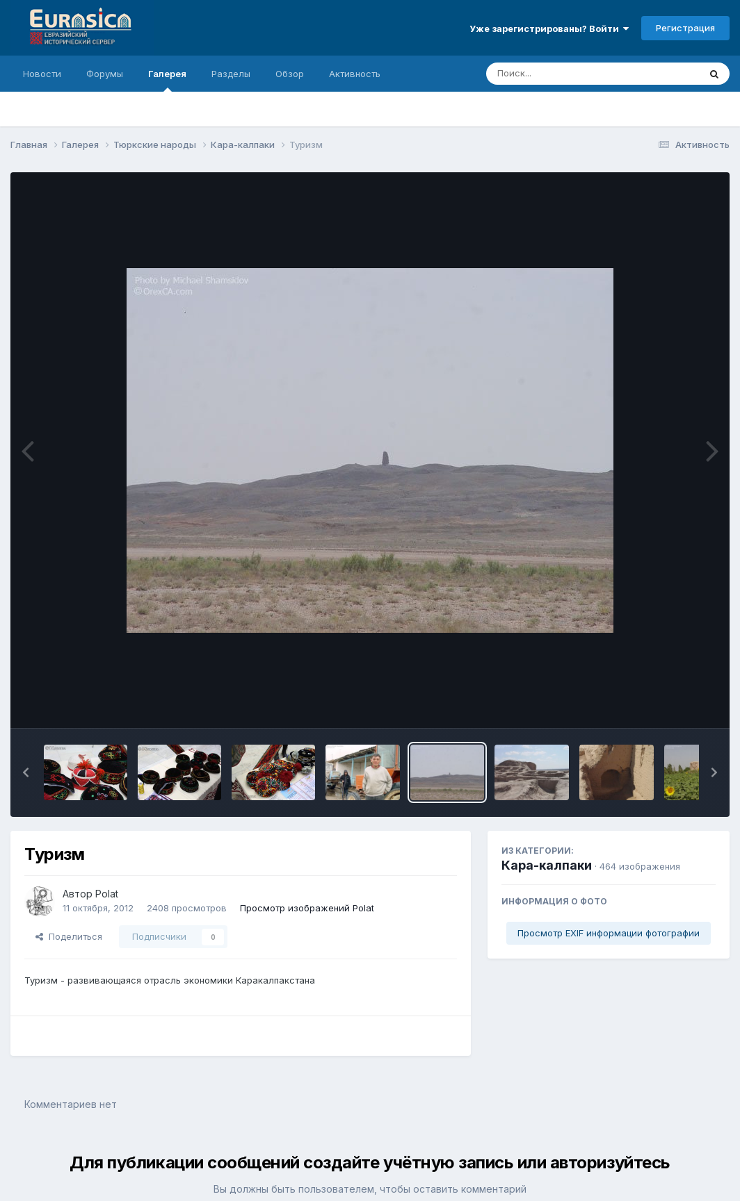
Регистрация (685, 27)
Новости (42, 73)
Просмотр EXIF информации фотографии (608, 932)
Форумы (104, 73)
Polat (106, 894)
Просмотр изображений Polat (307, 907)
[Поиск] (566, 74)
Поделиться (68, 936)
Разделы (230, 73)
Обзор (289, 73)
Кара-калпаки (546, 865)
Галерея (167, 80)
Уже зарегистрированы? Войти (549, 28)
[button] (25, 772)
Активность (354, 73)
